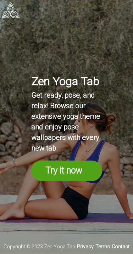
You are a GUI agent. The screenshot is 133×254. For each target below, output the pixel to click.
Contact (120, 246)
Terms (102, 246)
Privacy (85, 246)
